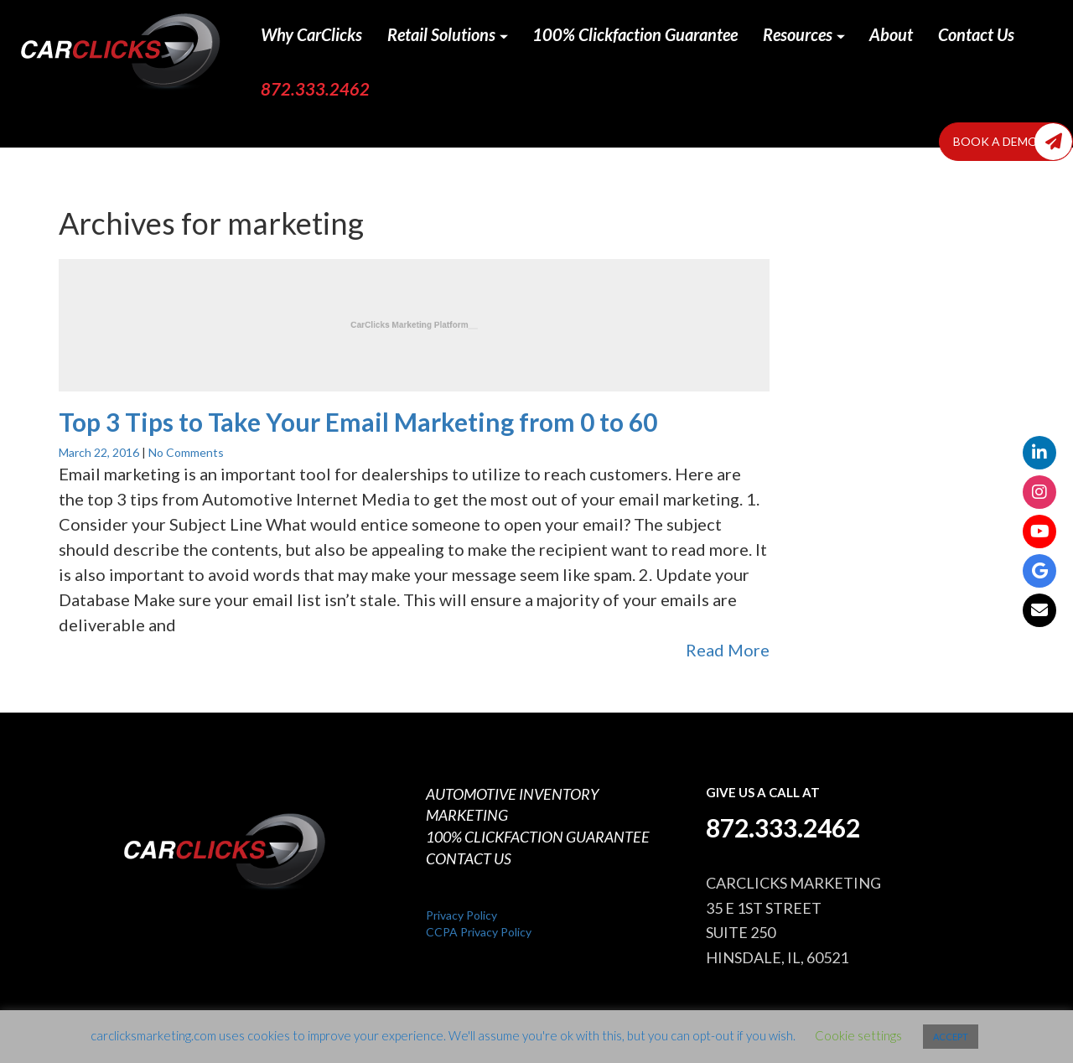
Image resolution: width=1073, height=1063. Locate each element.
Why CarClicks (311, 34)
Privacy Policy (461, 915)
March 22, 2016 (100, 452)
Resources (804, 34)
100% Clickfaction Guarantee (635, 34)
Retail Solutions (447, 34)
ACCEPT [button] (950, 1036)
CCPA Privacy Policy (478, 932)
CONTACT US (468, 858)
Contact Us (976, 34)
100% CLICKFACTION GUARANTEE (538, 836)
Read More (728, 650)
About (891, 34)
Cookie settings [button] (858, 1035)
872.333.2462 (315, 89)
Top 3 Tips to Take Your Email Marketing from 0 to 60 (358, 422)
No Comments (186, 452)
